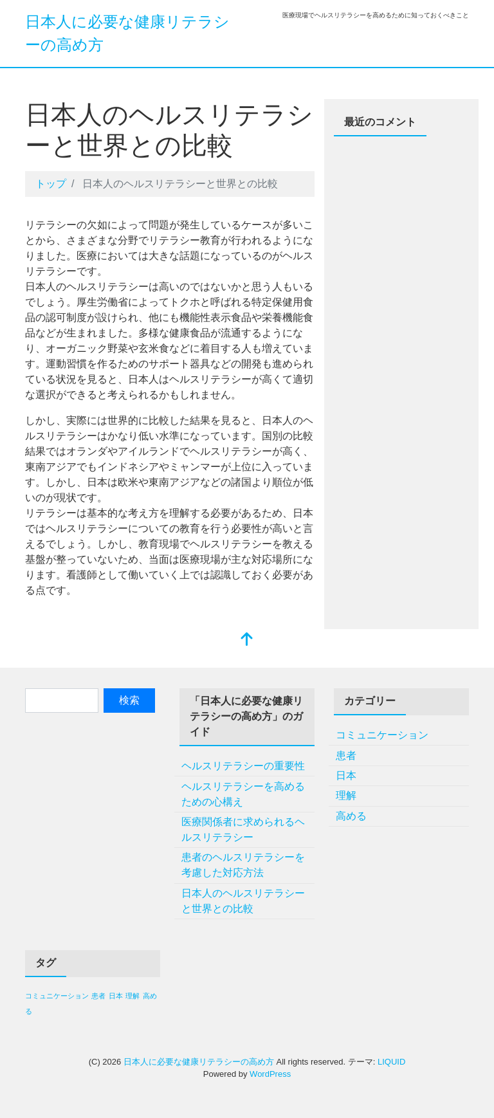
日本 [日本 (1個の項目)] (116, 996)
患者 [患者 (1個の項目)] (98, 996)
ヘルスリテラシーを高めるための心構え (243, 794)
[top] (247, 640)
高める (351, 816)
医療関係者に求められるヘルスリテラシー (243, 829)
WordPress (270, 1074)
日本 (346, 775)
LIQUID (391, 1062)
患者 (346, 755)
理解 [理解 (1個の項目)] (132, 996)
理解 (346, 795)
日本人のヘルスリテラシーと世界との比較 (243, 901)
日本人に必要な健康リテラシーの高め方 (199, 1062)
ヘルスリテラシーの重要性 (243, 765)
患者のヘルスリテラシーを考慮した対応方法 (243, 865)
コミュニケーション (382, 734)
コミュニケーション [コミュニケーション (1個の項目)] (57, 996)
